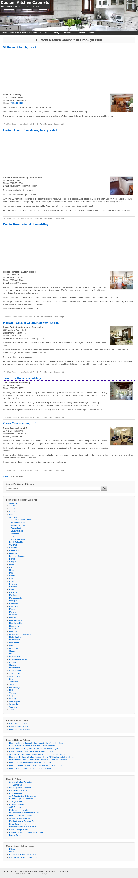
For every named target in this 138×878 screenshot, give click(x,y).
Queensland (16, 528)
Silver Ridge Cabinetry (18, 824)
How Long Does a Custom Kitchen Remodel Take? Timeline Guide (36, 743)
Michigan (13, 601)
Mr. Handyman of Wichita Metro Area (24, 813)
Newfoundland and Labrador (20, 634)
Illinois (11, 570)
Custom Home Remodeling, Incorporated (30, 130)
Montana (13, 612)
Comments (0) (59, 124)
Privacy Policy (51, 871)
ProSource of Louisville (18, 810)
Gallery (56, 33)
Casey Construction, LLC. (20, 423)
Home (4, 33)
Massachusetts (15, 598)
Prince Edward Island (18, 659)
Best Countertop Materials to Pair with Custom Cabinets (32, 746)
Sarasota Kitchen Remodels (20, 782)
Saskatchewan (15, 671)
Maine (11, 590)
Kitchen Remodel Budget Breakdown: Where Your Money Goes (35, 749)
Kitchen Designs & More (19, 830)
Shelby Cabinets (16, 802)
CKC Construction (16, 807)
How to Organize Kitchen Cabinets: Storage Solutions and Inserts (36, 765)
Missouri (12, 609)
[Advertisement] (69, 71)
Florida (12, 559)
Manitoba (13, 592)
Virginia (12, 696)
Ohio (11, 645)
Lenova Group (15, 835)
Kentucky (13, 584)
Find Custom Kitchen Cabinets (23, 33)
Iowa (11, 578)
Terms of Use (65, 871)
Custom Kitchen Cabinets (25, 2)
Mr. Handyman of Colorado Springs (23, 821)
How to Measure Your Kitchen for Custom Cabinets (30, 768)
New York (13, 632)
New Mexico (14, 629)
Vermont (12, 693)
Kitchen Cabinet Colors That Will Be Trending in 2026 (31, 751)
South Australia (17, 531)
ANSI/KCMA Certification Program (23, 857)
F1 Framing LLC (16, 793)
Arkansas (13, 514)
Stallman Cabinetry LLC (19, 47)
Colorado (13, 548)
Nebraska (13, 615)
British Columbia (16, 542)
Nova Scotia (14, 643)
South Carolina (15, 673)
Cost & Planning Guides (19, 724)
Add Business (68, 33)
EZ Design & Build (16, 804)
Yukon (11, 710)
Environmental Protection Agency (22, 855)
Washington (14, 698)
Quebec (12, 665)
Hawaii (12, 564)
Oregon (12, 654)
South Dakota (15, 676)
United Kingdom (15, 687)
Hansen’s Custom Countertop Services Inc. (31, 322)
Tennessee (13, 682)
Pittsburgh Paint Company (20, 788)
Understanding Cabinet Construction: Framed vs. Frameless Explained (38, 760)
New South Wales (18, 523)
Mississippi (13, 606)
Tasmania (15, 534)
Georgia (12, 562)
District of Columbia (17, 556)
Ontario (12, 651)
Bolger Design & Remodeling (21, 799)
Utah (11, 690)
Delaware (13, 553)
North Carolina (15, 637)
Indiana (12, 576)
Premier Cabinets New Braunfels (22, 827)
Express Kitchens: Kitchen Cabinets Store (26, 832)
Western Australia (18, 539)
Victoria (14, 537)
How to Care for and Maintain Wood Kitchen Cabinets (31, 763)
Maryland (13, 595)
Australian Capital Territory (21, 520)
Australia (13, 517)
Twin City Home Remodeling (22, 378)
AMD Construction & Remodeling (22, 796)
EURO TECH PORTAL (18, 790)
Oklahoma (13, 648)
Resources (44, 33)
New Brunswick (15, 620)
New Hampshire (15, 623)
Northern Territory (18, 525)
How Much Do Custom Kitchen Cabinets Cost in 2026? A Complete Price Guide (41, 757)
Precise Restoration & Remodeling (25, 224)
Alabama (13, 503)
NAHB (11, 852)
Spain (11, 679)
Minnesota (48, 124)
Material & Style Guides (18, 726)
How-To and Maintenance (19, 729)
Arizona (12, 511)
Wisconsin (13, 704)
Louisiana (13, 587)
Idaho (11, 567)
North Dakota (14, 640)
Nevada (12, 618)
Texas (11, 685)
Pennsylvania (14, 657)
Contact (81, 33)
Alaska (12, 506)
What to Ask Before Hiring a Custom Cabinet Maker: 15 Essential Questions (40, 754)
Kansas (12, 581)
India (11, 573)
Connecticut (14, 550)
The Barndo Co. (15, 785)
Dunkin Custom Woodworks (20, 816)
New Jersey (14, 626)
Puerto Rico (14, 662)
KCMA (12, 849)
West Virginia (14, 701)
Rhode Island (14, 668)
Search (91, 33)
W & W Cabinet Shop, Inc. (20, 818)
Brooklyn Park (38, 124)
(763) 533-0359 (17, 103)
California (13, 545)
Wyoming (13, 707)
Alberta (12, 509)
